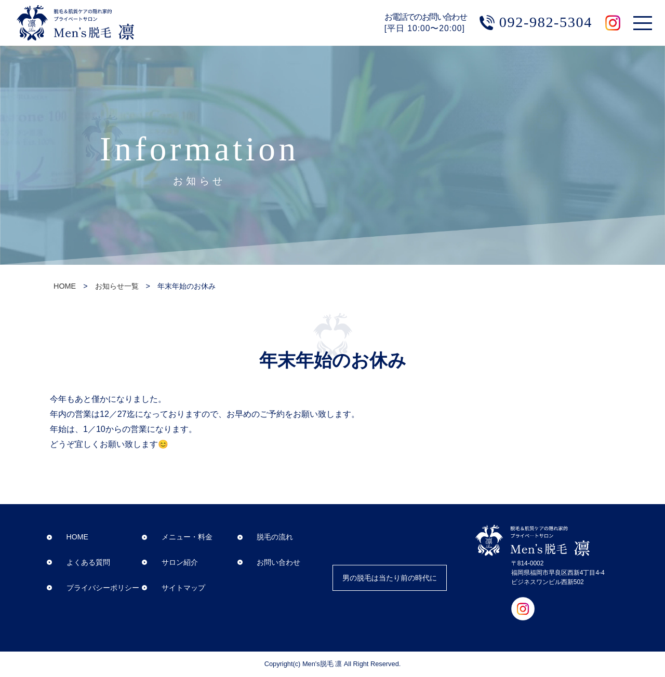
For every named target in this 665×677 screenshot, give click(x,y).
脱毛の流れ (265, 537)
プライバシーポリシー (92, 588)
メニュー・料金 (177, 537)
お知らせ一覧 (117, 286)
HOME (65, 286)
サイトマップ (173, 588)
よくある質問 (78, 562)
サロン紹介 (170, 562)
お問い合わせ (268, 562)
